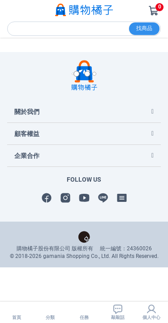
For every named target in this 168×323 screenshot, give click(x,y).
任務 (84, 312)
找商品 (144, 28)
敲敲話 (118, 312)
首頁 (16, 312)
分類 (50, 312)
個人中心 (151, 312)
